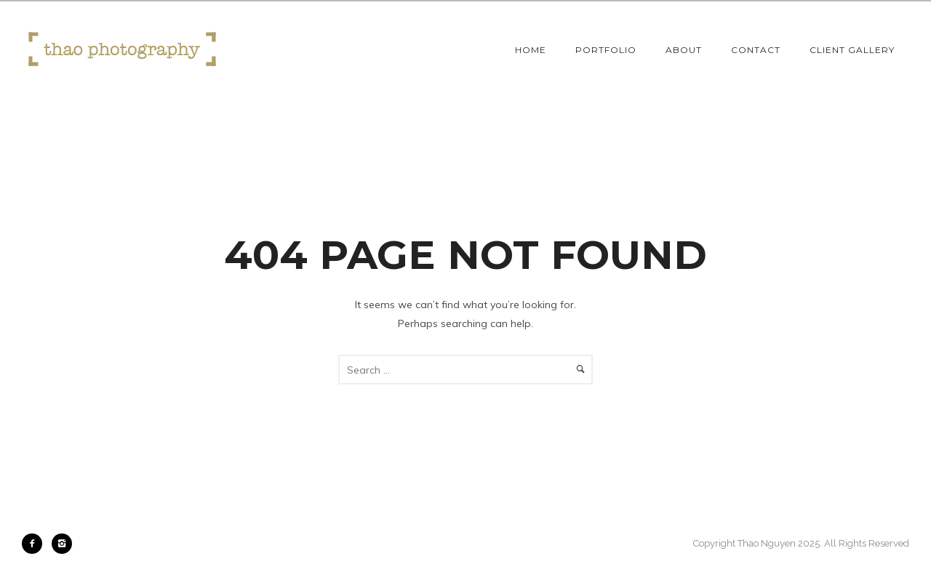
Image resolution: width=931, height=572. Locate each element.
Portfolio (605, 49)
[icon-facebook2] (35, 543)
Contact (755, 49)
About (684, 49)
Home (530, 49)
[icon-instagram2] (62, 543)
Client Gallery (852, 49)
